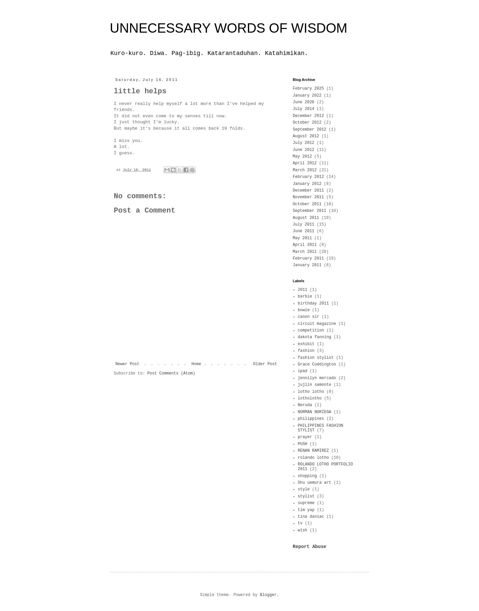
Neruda (305, 405)
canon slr (308, 316)
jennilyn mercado (317, 378)
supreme (306, 503)
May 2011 (302, 238)
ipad (302, 371)
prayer (305, 437)
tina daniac (311, 516)
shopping (307, 476)
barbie (305, 296)
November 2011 (308, 197)
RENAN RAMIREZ (313, 450)
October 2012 (307, 122)
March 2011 (305, 252)
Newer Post (127, 364)
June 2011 (303, 231)
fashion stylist (316, 357)
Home (196, 364)
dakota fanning (314, 337)
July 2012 (303, 143)
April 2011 (305, 245)
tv (300, 523)
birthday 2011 (313, 303)
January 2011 (307, 265)
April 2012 (305, 163)
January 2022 (307, 95)
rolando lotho (313, 457)
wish (302, 530)
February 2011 (308, 258)
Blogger (268, 595)
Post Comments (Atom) (171, 373)
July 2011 (303, 224)
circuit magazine (317, 323)
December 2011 (308, 190)
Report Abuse (309, 546)
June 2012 (303, 150)
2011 (302, 290)
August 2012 (306, 136)
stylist (306, 496)
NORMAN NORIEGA (314, 412)
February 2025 (308, 88)
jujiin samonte (314, 384)
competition (311, 330)
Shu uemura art (314, 482)
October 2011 (307, 204)
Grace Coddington (317, 364)
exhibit (306, 344)
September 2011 (309, 211)
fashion (306, 350)
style (304, 489)
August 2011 (306, 218)
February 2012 (308, 177)
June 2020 (303, 102)
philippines (311, 418)
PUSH (302, 444)
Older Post (265, 364)
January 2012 (307, 184)
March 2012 (305, 170)
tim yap (306, 510)
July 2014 (303, 109)
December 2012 (308, 116)
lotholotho (310, 398)
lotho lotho (311, 391)
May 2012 (302, 156)
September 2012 (309, 129)
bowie (304, 310)
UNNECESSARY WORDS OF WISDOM (228, 28)
